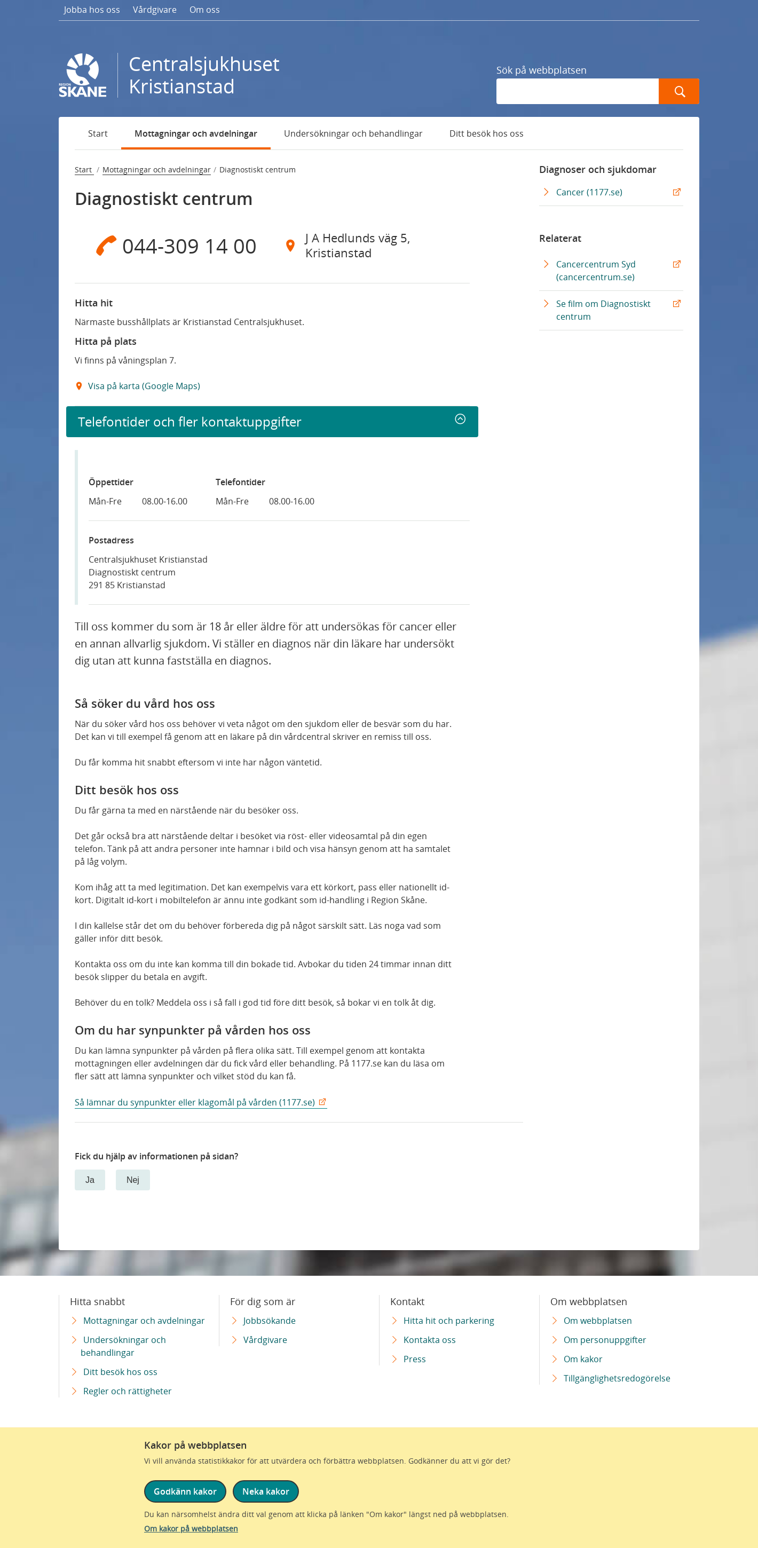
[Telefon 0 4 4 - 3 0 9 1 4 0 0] (173, 245)
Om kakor (583, 1359)
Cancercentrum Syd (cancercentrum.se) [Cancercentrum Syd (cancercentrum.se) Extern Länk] (596, 270)
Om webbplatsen (598, 1320)
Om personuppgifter (605, 1340)
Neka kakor (265, 1491)
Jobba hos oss (92, 9)
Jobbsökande (269, 1320)
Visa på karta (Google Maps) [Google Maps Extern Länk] (143, 386)
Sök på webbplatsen (541, 70)
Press (415, 1359)
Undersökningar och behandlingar (353, 133)
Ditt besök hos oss (486, 133)
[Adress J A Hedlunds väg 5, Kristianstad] (371, 245)
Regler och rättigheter (127, 1391)
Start (98, 133)
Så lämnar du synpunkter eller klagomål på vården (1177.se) (195, 1102)
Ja (89, 1179)
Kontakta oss (430, 1340)
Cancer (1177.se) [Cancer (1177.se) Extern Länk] (589, 192)
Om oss (204, 9)
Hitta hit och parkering (449, 1320)
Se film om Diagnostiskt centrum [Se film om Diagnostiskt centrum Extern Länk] (603, 310)
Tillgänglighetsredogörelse (617, 1378)
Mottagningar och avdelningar (196, 133)
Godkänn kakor (185, 1491)
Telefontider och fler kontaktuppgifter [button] (190, 421)
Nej (133, 1179)
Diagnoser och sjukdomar (598, 169)
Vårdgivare (155, 9)
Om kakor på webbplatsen (191, 1528)
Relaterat (560, 238)
